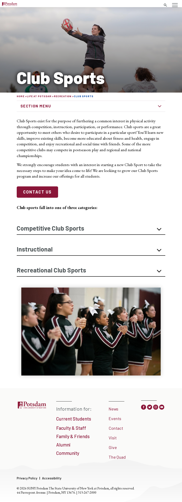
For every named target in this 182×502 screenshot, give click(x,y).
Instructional (35, 249)
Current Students (73, 418)
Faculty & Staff (71, 428)
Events (115, 418)
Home (20, 96)
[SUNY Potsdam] (32, 407)
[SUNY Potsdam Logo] (9, 4)
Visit (113, 437)
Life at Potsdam (39, 96)
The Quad (117, 456)
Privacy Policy (27, 478)
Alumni (63, 444)
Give (113, 447)
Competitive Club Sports (50, 228)
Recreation (62, 96)
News (113, 408)
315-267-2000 (87, 492)
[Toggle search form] (165, 5)
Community (67, 453)
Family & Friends (73, 436)
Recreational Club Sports (51, 270)
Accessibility (51, 478)
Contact (116, 428)
